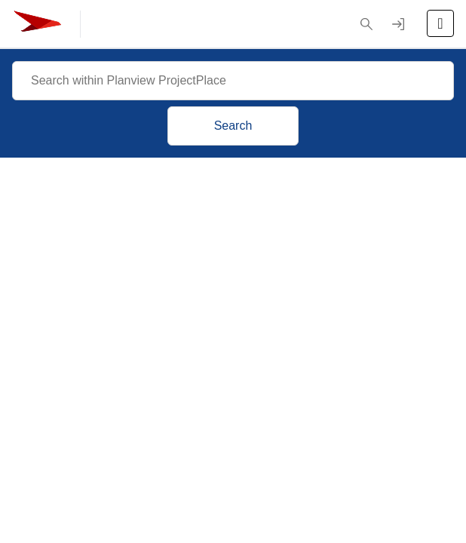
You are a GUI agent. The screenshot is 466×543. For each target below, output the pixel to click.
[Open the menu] (440, 23)
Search (233, 125)
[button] (366, 24)
